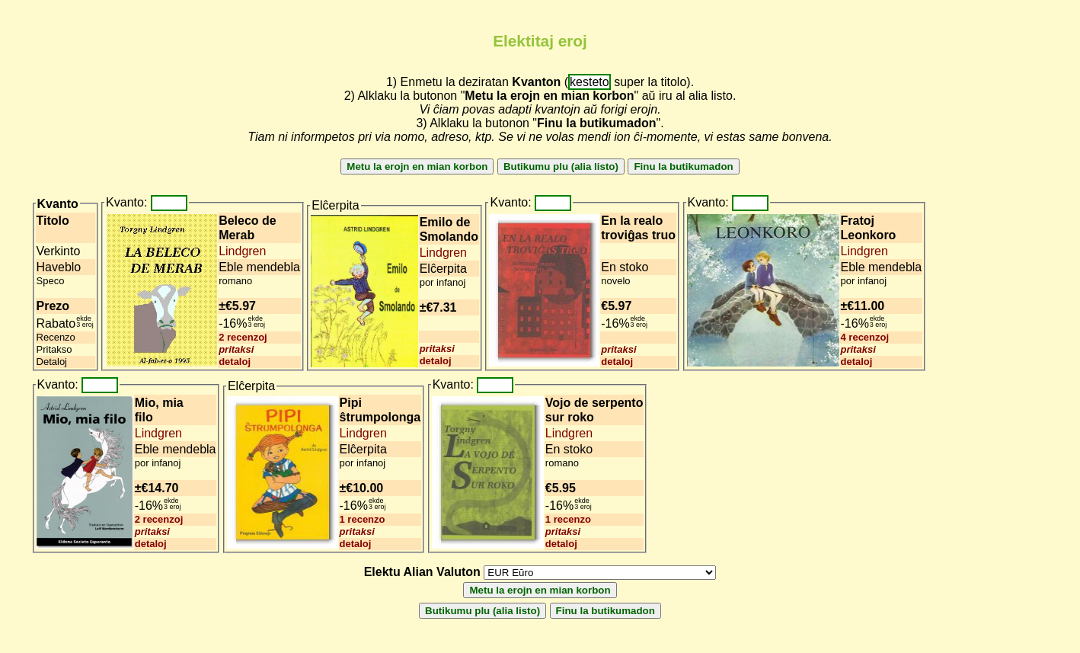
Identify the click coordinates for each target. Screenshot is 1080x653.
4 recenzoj (865, 337)
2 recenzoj (243, 337)
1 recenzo (362, 519)
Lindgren (242, 251)
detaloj (235, 361)
